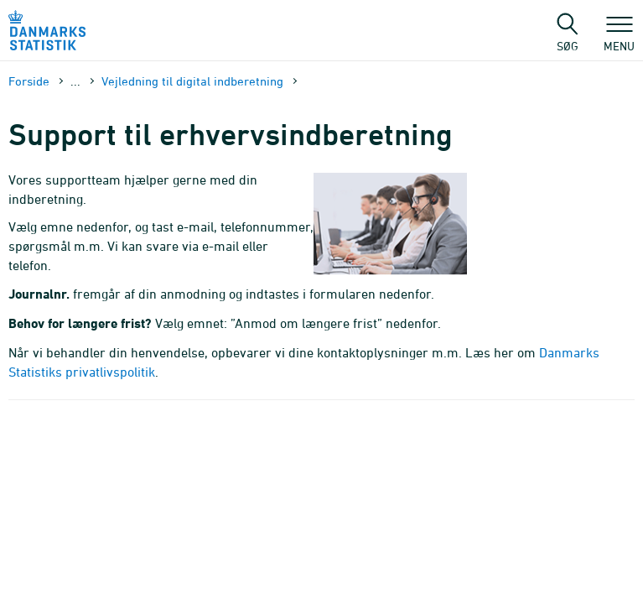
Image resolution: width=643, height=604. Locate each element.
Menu (619, 37)
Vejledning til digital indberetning (192, 81)
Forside (28, 81)
